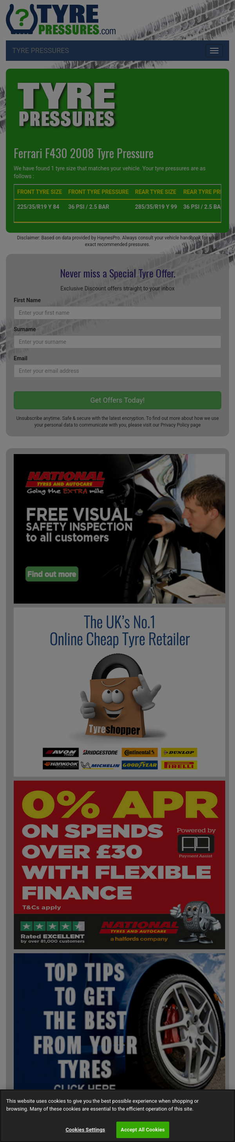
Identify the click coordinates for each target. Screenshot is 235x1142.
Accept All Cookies (142, 1130)
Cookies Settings (85, 1130)
